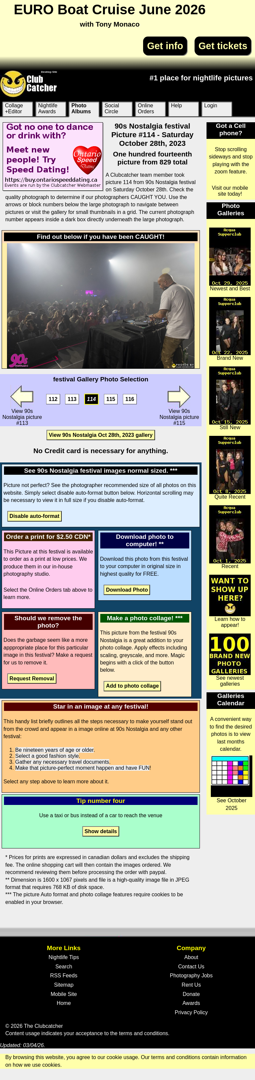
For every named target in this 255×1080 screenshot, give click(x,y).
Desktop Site (49, 71)
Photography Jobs (191, 975)
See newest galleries (230, 660)
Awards (191, 1003)
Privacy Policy (191, 1012)
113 (72, 399)
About (191, 957)
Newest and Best (230, 259)
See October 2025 (231, 783)
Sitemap (64, 985)
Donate (191, 994)
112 (53, 399)
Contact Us (191, 966)
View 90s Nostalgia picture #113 (22, 405)
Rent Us (191, 985)
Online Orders (146, 108)
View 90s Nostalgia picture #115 (179, 405)
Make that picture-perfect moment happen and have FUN (82, 768)
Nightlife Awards (47, 108)
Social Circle (112, 108)
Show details (100, 831)
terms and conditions (143, 1033)
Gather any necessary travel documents (62, 762)
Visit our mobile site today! (230, 191)
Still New (230, 398)
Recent (230, 537)
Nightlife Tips (63, 957)
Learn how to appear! (230, 601)
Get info (165, 46)
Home (64, 1003)
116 (130, 399)
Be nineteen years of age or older (54, 750)
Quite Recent (230, 468)
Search (63, 966)
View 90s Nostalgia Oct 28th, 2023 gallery (101, 435)
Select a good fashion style (47, 756)
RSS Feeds (63, 975)
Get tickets (223, 46)
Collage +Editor (14, 108)
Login (210, 105)
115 (110, 399)
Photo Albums (81, 108)
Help (176, 105)
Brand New (230, 329)
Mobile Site (63, 994)
